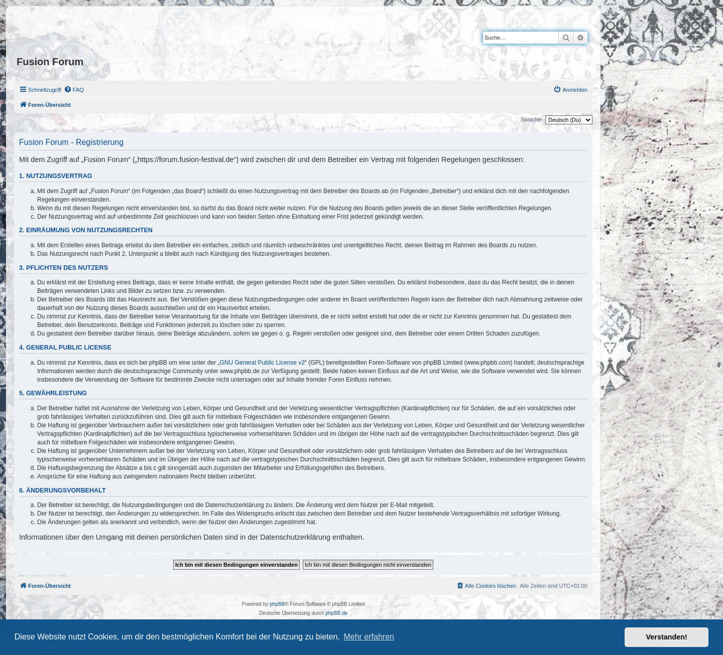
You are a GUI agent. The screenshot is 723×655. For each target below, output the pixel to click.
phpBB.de (336, 613)
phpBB (277, 604)
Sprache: (532, 119)
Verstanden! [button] (666, 637)
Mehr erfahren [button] (368, 636)
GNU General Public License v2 (262, 362)
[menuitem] (74, 90)
